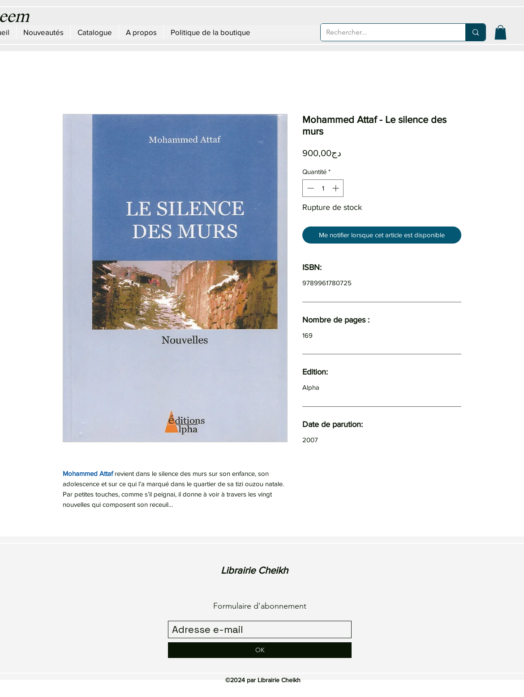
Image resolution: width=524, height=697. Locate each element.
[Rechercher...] (386, 32)
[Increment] (337, 188)
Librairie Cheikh (254, 570)
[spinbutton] (323, 188)
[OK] (260, 650)
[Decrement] (310, 188)
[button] (500, 32)
